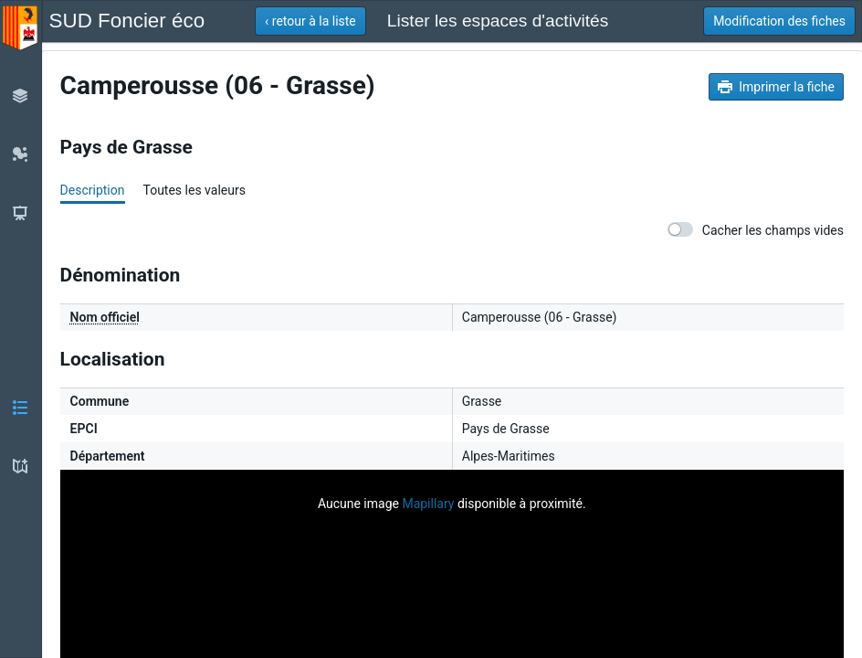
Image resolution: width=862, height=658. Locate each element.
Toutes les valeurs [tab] (193, 190)
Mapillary (428, 503)
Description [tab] (92, 190)
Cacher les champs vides (756, 230)
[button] (310, 21)
